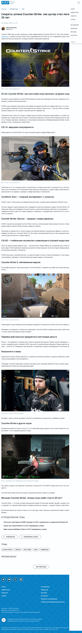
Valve (36, 549)
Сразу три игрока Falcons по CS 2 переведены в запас (24, 526)
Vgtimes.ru (5, 36)
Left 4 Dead (27, 549)
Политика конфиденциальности (53, 602)
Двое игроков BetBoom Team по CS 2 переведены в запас (25, 529)
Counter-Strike (7, 549)
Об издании (45, 587)
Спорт (3, 587)
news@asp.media (34, 612)
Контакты (44, 596)
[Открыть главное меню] (79, 2)
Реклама (44, 593)
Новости (4, 593)
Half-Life (17, 549)
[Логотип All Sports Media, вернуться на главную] (8, 4)
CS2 (23, 9)
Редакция (44, 590)
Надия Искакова (11, 27)
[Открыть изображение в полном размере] (41, 65)
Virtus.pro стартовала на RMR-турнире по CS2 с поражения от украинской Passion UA (36, 522)
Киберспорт (14, 9)
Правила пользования (49, 599)
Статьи (3, 9)
